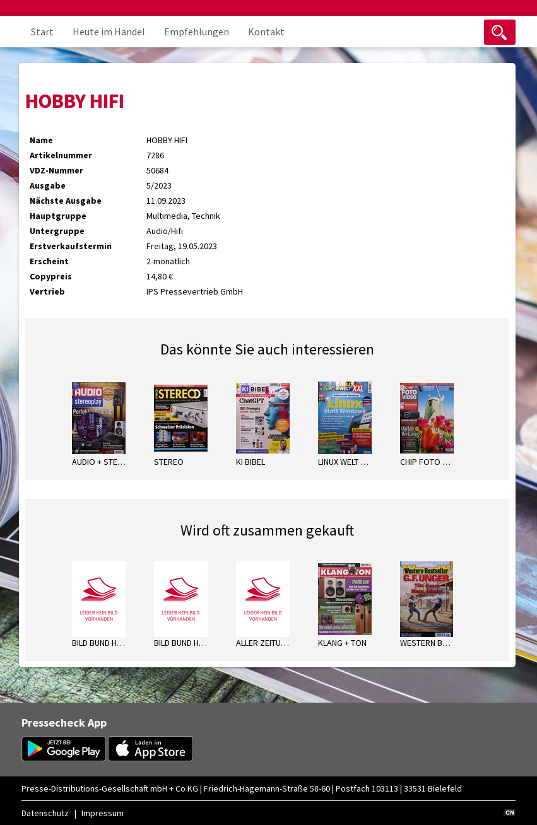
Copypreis (51, 276)
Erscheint (49, 261)
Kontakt (266, 31)
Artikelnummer (61, 155)
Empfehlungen (196, 31)
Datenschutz (45, 813)
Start (42, 31)
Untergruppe (57, 231)
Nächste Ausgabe (66, 200)
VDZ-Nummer (56, 170)
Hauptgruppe (58, 215)
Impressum (102, 813)
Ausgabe (48, 185)
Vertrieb (47, 291)
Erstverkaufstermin (71, 246)
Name (41, 140)
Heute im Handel (109, 31)
